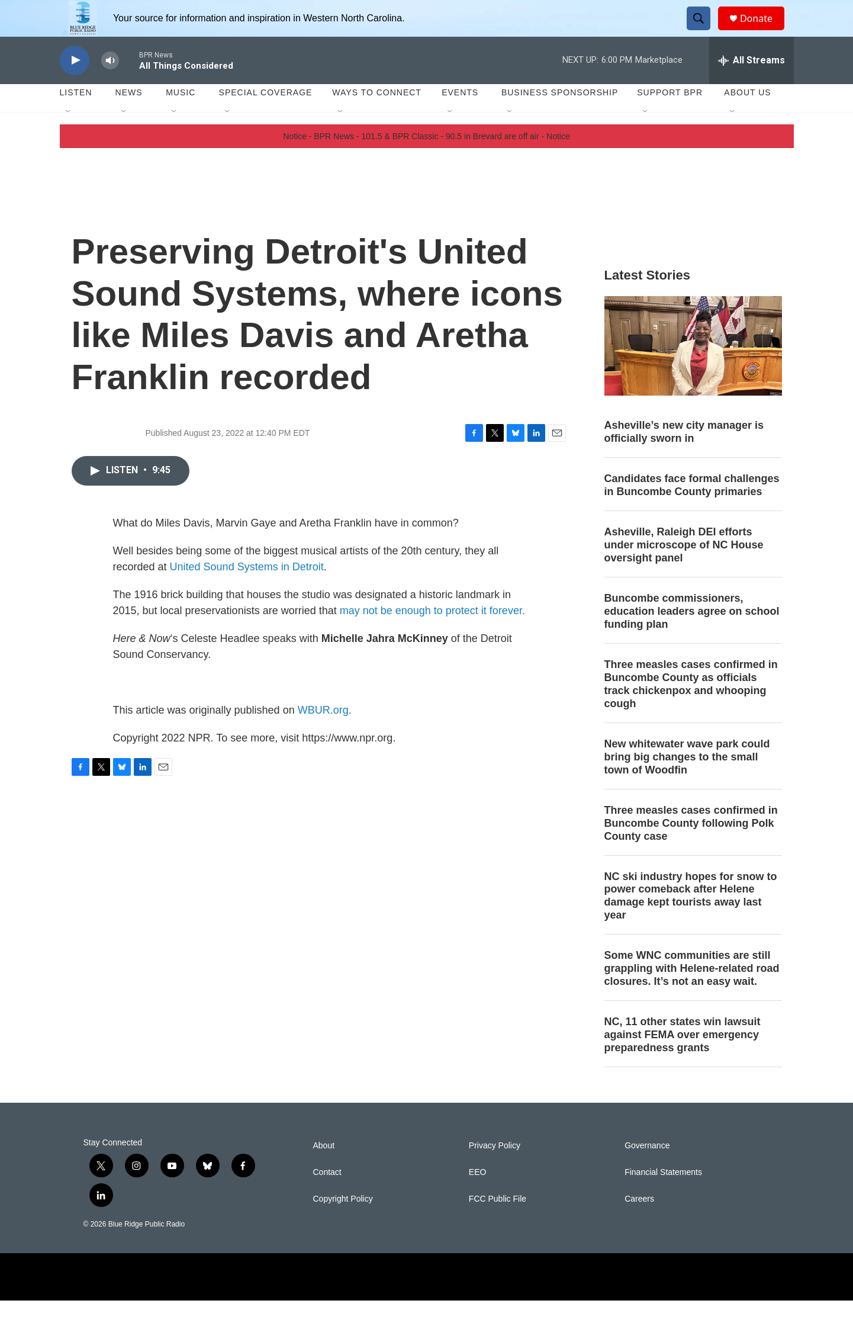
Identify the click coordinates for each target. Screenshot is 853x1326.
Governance (647, 1171)
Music (180, 118)
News (129, 118)
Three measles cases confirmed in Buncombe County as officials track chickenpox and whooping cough (691, 709)
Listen (76, 118)
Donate (763, 31)
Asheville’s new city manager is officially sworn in (684, 457)
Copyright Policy (343, 1224)
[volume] (110, 86)
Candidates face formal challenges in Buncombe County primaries (692, 511)
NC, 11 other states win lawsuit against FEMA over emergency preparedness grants (682, 1060)
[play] (74, 86)
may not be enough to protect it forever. (432, 636)
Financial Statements (663, 1197)
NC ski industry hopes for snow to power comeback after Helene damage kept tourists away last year (690, 921)
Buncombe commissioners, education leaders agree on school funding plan (692, 637)
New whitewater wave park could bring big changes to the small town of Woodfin (687, 782)
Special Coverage (266, 118)
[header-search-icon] (704, 31)
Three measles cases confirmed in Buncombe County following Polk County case (691, 849)
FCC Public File (497, 1224)
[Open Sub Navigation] (68, 137)
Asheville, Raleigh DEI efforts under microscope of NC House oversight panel (684, 571)
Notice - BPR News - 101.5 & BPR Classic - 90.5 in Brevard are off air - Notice (426, 161)
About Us (747, 118)
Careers (639, 1224)
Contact (327, 1197)
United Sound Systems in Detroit (247, 592)
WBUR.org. (325, 735)
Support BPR (670, 118)
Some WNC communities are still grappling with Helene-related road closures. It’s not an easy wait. (692, 994)
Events (460, 118)
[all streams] (751, 86)
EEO (478, 1197)
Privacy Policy (494, 1171)
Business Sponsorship (559, 118)
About (324, 1171)
